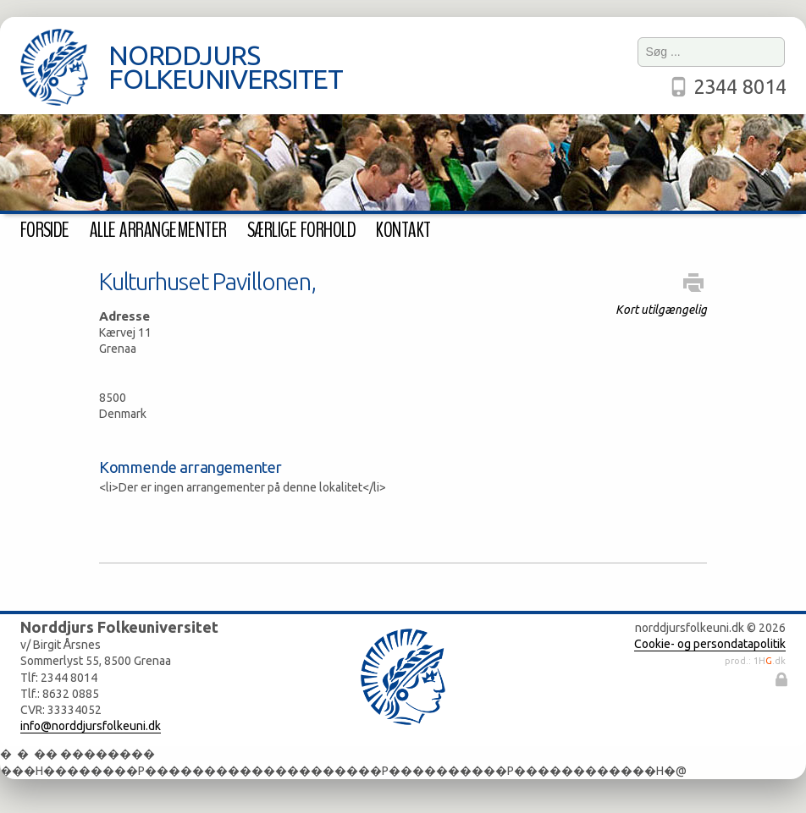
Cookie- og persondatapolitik (710, 644)
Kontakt (403, 230)
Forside (44, 230)
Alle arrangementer (158, 230)
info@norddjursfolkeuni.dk (90, 726)
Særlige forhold (301, 230)
